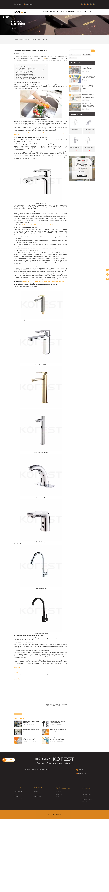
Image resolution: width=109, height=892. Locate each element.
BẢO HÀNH (84, 11)
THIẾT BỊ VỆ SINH (61, 11)
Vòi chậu (43, 58)
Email (15, 699)
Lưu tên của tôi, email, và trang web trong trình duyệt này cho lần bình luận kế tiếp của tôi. (56, 705)
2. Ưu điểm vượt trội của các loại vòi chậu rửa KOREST (26, 68)
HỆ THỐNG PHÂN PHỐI (71, 11)
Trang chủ (16, 39)
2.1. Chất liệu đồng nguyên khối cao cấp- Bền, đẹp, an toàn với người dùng (31, 69)
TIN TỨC (79, 11)
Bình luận (17, 679)
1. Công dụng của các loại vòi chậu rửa (23, 66)
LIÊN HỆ (89, 11)
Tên (15, 693)
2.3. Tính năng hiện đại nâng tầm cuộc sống (25, 72)
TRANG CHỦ (46, 11)
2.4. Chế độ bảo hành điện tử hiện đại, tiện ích (25, 74)
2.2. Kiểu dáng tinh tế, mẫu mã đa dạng (24, 71)
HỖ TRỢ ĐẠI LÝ (53, 11)
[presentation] (24, 709)
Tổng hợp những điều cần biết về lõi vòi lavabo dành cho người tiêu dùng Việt (43, 281)
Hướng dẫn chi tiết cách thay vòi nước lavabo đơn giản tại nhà (38, 224)
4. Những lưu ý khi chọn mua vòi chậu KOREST (25, 78)
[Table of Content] (46, 65)
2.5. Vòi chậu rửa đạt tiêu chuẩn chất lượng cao (26, 75)
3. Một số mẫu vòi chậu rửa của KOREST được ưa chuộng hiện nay (29, 77)
